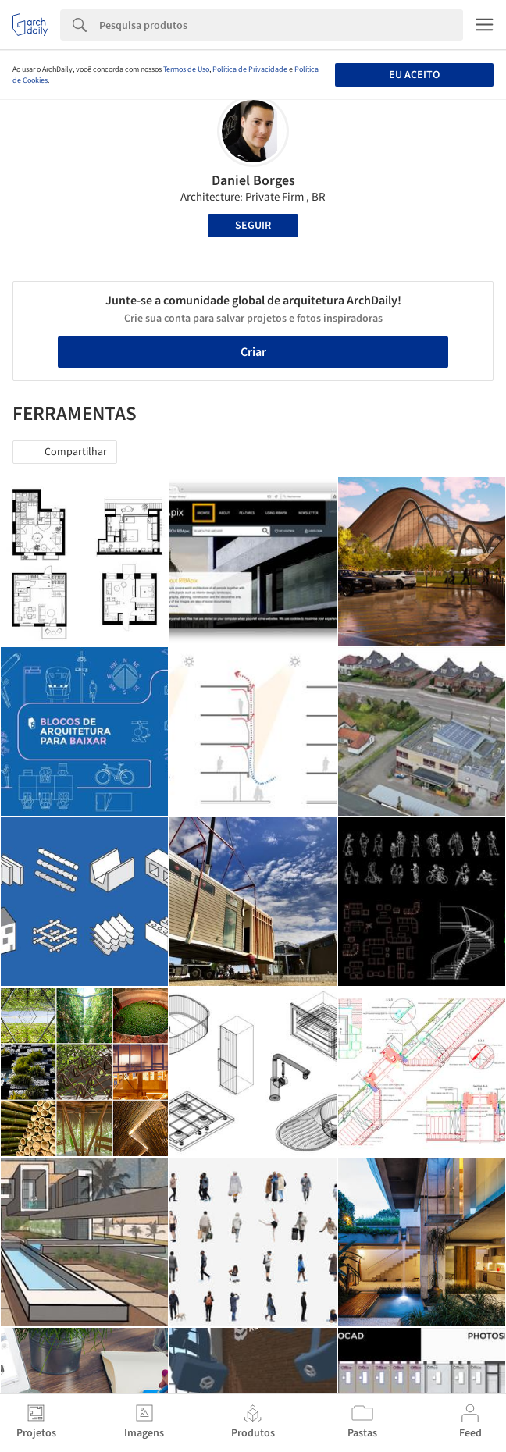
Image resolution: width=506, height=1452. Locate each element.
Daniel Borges (253, 180)
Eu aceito (414, 75)
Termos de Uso (186, 69)
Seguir (253, 225)
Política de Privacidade (249, 69)
